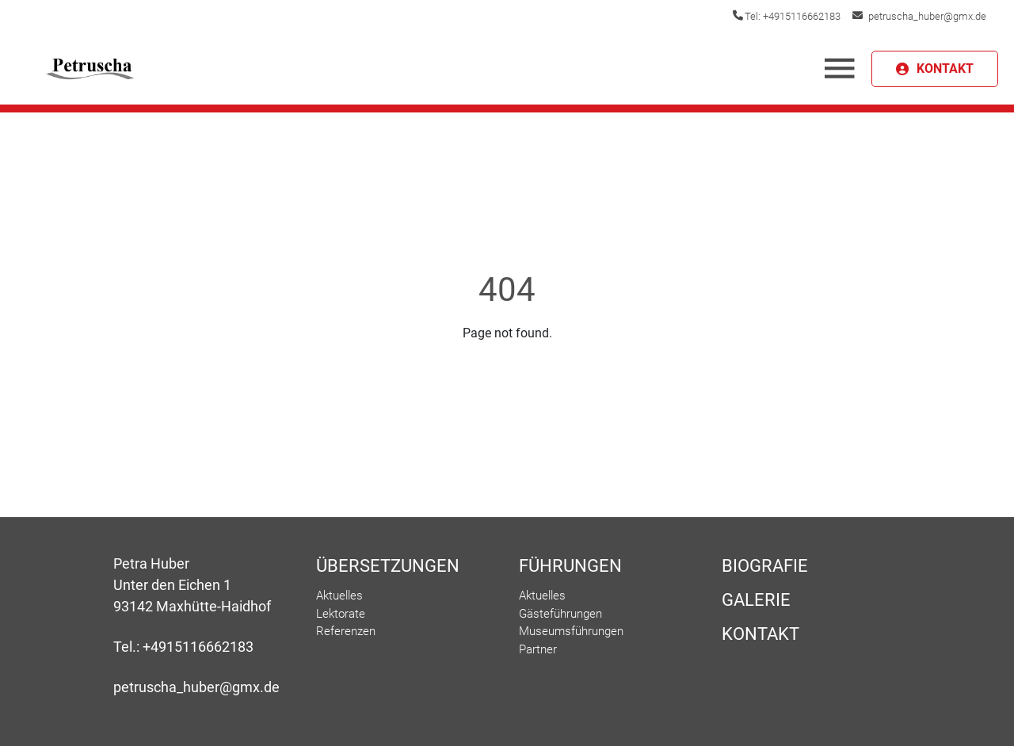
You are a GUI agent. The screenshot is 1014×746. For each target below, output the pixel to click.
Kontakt (760, 634)
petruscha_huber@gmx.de (927, 16)
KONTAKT (945, 68)
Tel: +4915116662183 (793, 16)
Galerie (756, 600)
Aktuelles (339, 595)
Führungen (570, 566)
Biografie (765, 566)
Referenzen (345, 631)
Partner (538, 649)
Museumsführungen (571, 631)
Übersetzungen (387, 566)
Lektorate (340, 614)
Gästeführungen (560, 614)
